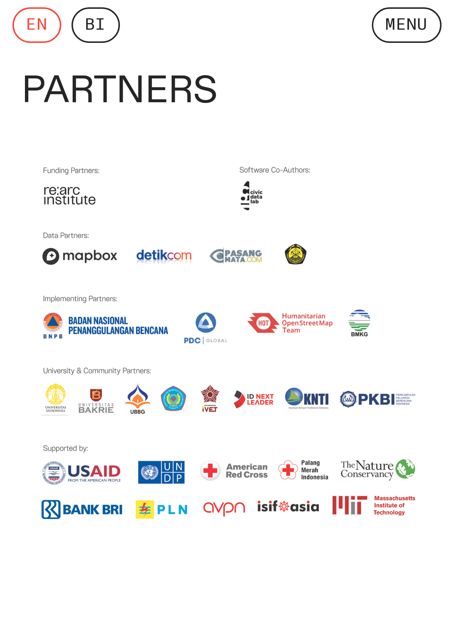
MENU (406, 24)
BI (95, 24)
